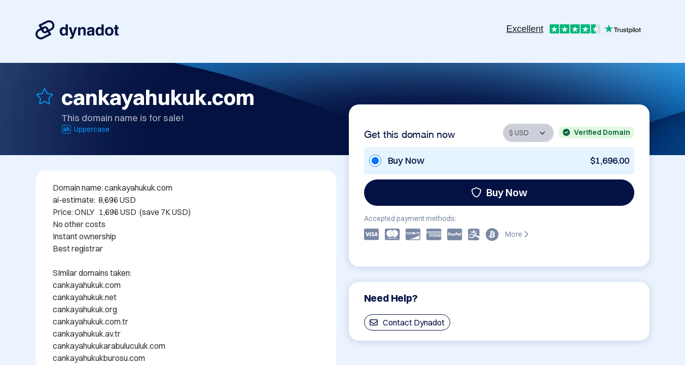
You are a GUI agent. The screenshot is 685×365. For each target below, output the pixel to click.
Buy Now (499, 192)
